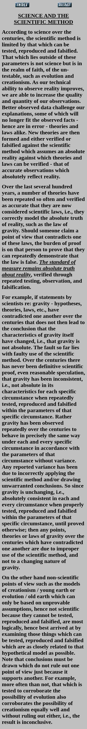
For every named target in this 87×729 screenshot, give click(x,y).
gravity (41, 303)
